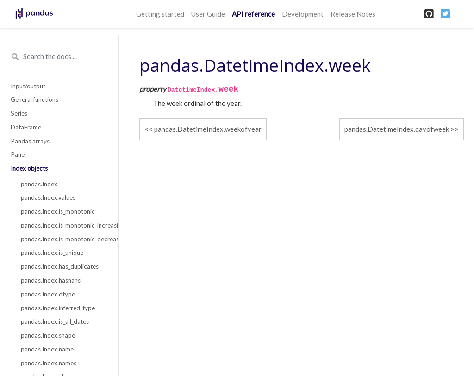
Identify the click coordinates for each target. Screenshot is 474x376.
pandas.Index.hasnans (51, 280)
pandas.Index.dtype (48, 294)
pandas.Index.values (48, 197)
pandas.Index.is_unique (52, 252)
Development (303, 14)
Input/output (28, 86)
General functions (34, 99)
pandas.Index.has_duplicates (60, 266)
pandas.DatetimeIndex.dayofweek (396, 129)
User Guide (208, 14)
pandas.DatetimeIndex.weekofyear (208, 129)
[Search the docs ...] (59, 57)
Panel (18, 154)
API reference (253, 14)
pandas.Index (39, 184)
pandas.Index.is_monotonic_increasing (64, 225)
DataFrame (26, 127)
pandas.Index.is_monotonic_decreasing (64, 239)
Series (19, 113)
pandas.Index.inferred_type (58, 308)
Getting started (160, 14)
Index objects (29, 168)
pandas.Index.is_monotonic (58, 211)
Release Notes (353, 14)
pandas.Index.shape (48, 335)
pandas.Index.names (48, 363)
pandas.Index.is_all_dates (55, 321)
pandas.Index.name (47, 349)
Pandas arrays (30, 141)
